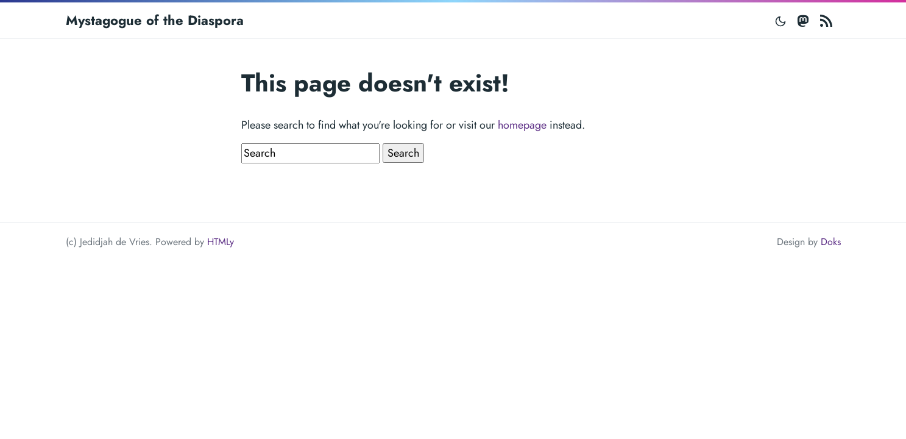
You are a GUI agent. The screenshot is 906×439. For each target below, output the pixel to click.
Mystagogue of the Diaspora (155, 20)
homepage (522, 125)
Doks (831, 242)
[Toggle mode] (781, 20)
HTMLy (220, 242)
